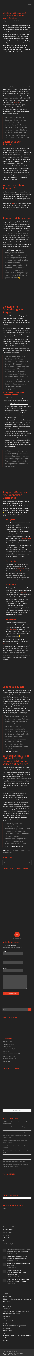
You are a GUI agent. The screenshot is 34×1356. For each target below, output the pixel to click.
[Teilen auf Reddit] (25, 862)
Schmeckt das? (7, 1056)
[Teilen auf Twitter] (9, 862)
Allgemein (6, 21)
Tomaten (13, 629)
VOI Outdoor (6, 1235)
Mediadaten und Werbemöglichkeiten (14, 1326)
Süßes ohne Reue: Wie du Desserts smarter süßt (14, 1161)
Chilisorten (6, 644)
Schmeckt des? (7, 1330)
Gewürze (5, 1046)
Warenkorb (6, 1340)
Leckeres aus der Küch (10, 1054)
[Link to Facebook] (27, 1351)
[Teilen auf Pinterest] (13, 862)
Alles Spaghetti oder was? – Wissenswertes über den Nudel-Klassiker (15, 15)
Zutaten (5, 1061)
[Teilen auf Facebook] (5, 862)
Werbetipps (6, 1241)
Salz (16, 201)
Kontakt (5, 1323)
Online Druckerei (7, 1232)
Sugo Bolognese (25, 538)
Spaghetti (17, 850)
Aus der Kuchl (7, 1296)
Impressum (6, 1316)
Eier (13, 203)
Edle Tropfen (7, 1306)
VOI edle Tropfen (8, 1058)
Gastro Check (7, 1044)
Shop (4, 1333)
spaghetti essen (25, 850)
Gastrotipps (6, 1309)
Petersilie (19, 571)
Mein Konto (6, 1328)
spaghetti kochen (7, 852)
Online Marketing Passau (9, 1244)
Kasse (4, 1318)
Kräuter (5, 1051)
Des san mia (6, 1304)
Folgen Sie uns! (17, 1110)
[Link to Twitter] (30, 1351)
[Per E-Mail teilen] (29, 862)
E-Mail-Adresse (7, 960)
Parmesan (23, 592)
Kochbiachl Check (8, 1049)
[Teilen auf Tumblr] (21, 862)
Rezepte (16, 102)
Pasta (12, 850)
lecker (29, 580)
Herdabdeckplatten (8, 1229)
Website (5, 968)
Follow (5, 1208)
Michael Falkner (17, 21)
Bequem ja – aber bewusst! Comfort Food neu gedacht (15, 1132)
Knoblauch (20, 569)
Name (5, 951)
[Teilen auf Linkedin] (17, 862)
